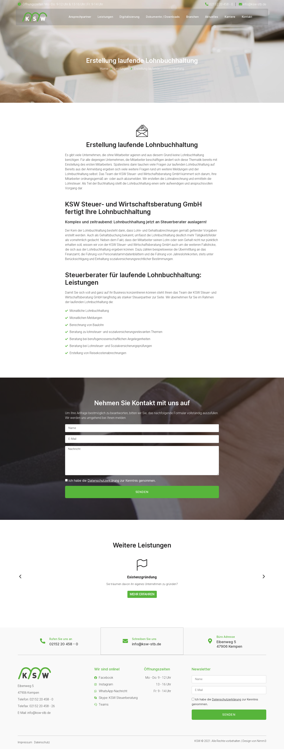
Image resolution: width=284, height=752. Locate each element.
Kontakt (249, 17)
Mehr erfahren (142, 596)
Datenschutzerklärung (103, 482)
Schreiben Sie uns (144, 641)
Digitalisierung (129, 17)
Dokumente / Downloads (163, 17)
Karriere (232, 17)
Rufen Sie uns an (61, 641)
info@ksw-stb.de (147, 646)
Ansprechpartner (78, 17)
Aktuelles (213, 17)
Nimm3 (261, 744)
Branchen (193, 17)
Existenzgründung (142, 579)
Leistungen (104, 17)
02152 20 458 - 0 (64, 646)
